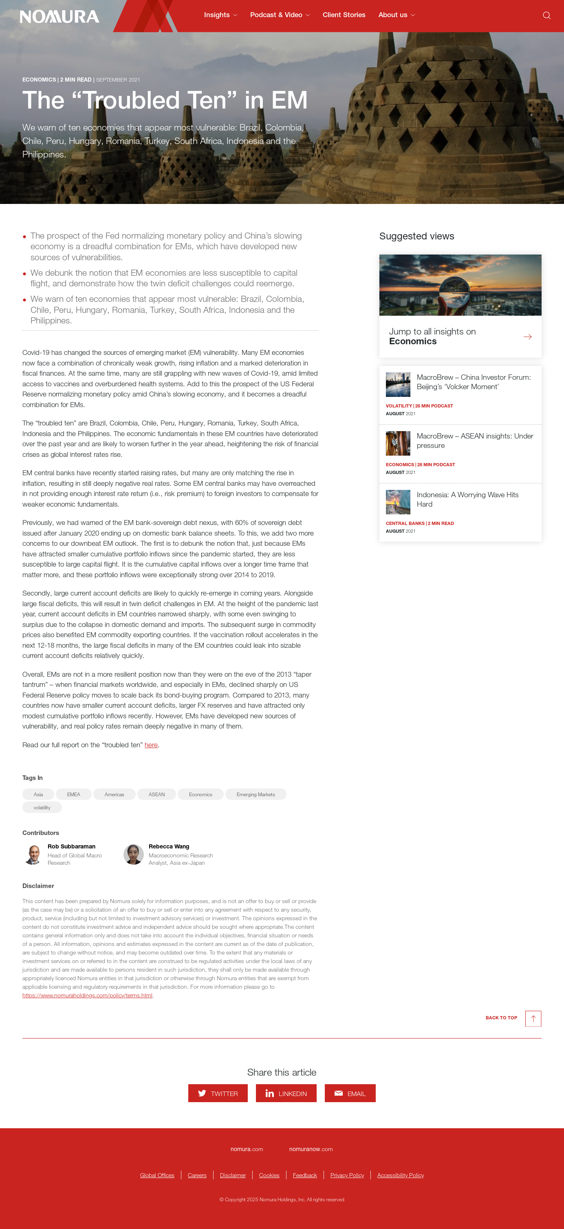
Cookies (269, 1174)
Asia (38, 794)
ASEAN (157, 794)
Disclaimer (233, 1174)
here (151, 744)
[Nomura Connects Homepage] (56, 16)
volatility (42, 807)
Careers (197, 1174)
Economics (200, 794)
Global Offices (157, 1174)
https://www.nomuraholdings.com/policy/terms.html (87, 995)
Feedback (305, 1174)
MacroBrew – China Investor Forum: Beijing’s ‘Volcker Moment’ (474, 381)
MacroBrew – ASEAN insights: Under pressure (475, 440)
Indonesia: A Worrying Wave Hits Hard (468, 499)
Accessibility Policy (400, 1174)
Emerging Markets (256, 794)
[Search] (547, 15)
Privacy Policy (347, 1174)
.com (247, 1148)
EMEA (73, 794)
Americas (114, 794)
